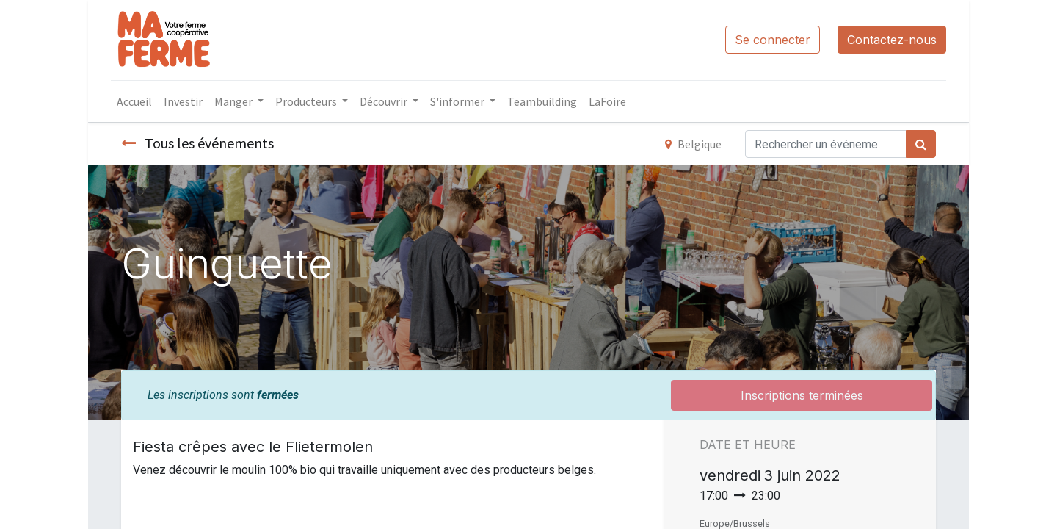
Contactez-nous (892, 39)
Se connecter (772, 39)
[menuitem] (134, 101)
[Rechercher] (921, 144)
